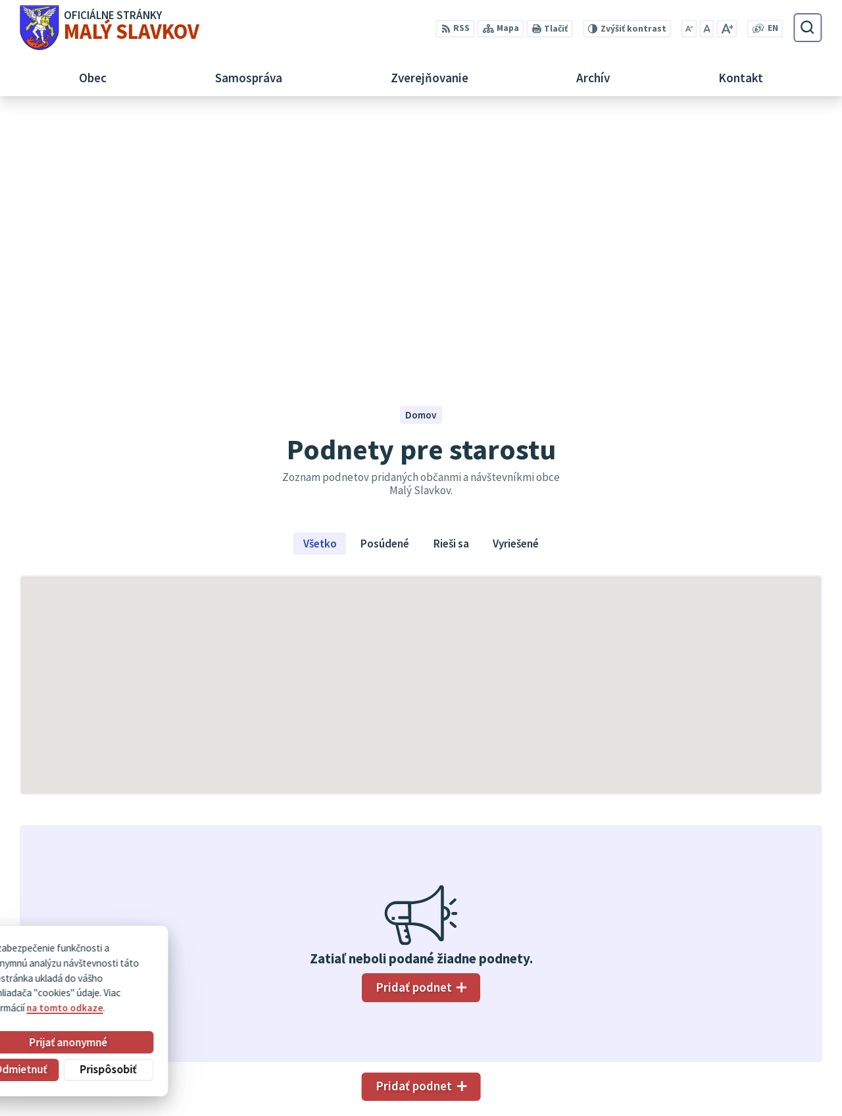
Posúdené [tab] (384, 283)
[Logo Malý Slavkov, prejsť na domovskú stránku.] (109, 27)
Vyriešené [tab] (516, 283)
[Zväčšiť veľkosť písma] (726, 29)
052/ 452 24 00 (756, 1018)
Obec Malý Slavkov (131, 969)
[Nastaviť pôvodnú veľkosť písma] (706, 29)
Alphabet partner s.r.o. (182, 957)
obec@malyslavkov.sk (773, 1033)
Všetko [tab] (320, 283)
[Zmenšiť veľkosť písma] (689, 29)
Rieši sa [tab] (451, 283)
